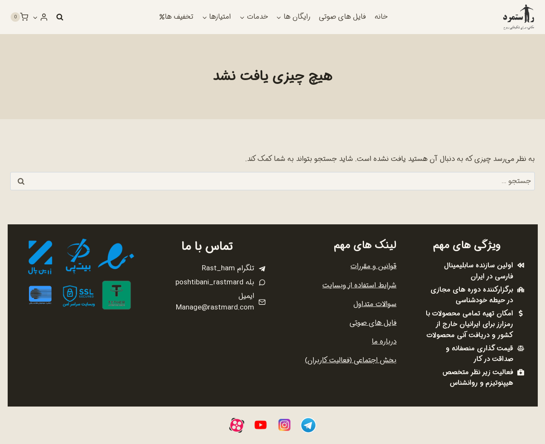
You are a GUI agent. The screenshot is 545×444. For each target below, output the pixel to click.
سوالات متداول (374, 304)
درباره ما (384, 341)
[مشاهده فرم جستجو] (59, 17)
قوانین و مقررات (373, 266)
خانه (381, 17)
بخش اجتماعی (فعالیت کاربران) (350, 360)
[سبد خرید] (19, 17)
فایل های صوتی (342, 17)
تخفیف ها (176, 17)
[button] (35, 17)
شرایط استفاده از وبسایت (359, 285)
